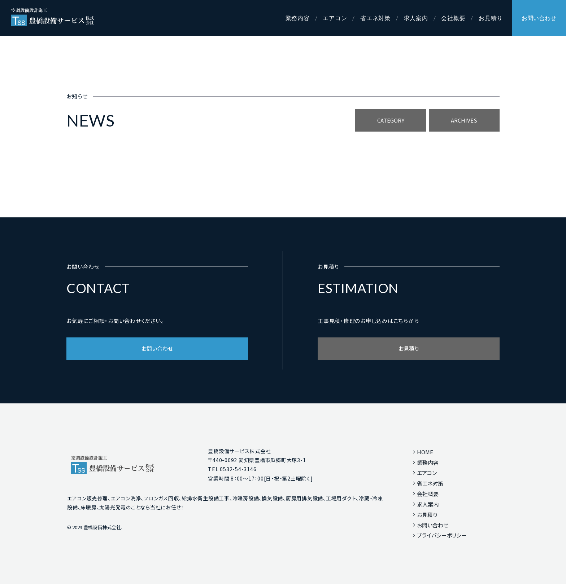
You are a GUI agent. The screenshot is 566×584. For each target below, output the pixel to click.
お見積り (491, 17)
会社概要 (453, 17)
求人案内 (416, 17)
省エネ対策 (375, 17)
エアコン (335, 17)
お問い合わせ (539, 17)
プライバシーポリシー (442, 535)
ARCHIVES (464, 120)
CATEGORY (390, 120)
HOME (425, 452)
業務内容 (298, 17)
